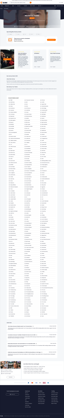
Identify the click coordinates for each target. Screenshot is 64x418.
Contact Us (27, 394)
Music (13, 5)
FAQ (26, 399)
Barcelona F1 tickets (41, 394)
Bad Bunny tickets (54, 394)
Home (2, 5)
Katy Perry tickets (54, 398)
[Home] (3, 3)
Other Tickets (32, 5)
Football (25, 5)
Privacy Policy (27, 396)
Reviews (7, 59)
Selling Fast (7, 5)
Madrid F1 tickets (41, 398)
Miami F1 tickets (54, 403)
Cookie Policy (27, 398)
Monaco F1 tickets (41, 392)
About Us (39, 5)
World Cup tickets (41, 403)
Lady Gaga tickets (54, 399)
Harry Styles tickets (41, 401)
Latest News (27, 405)
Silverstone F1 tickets (41, 396)
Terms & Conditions (28, 403)
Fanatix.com (12, 394)
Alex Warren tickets (54, 392)
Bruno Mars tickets (54, 396)
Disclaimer (27, 401)
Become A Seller (28, 407)
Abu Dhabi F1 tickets (41, 399)
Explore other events (51, 39)
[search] (30, 2)
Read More (10, 377)
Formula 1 (19, 5)
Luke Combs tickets (54, 401)
